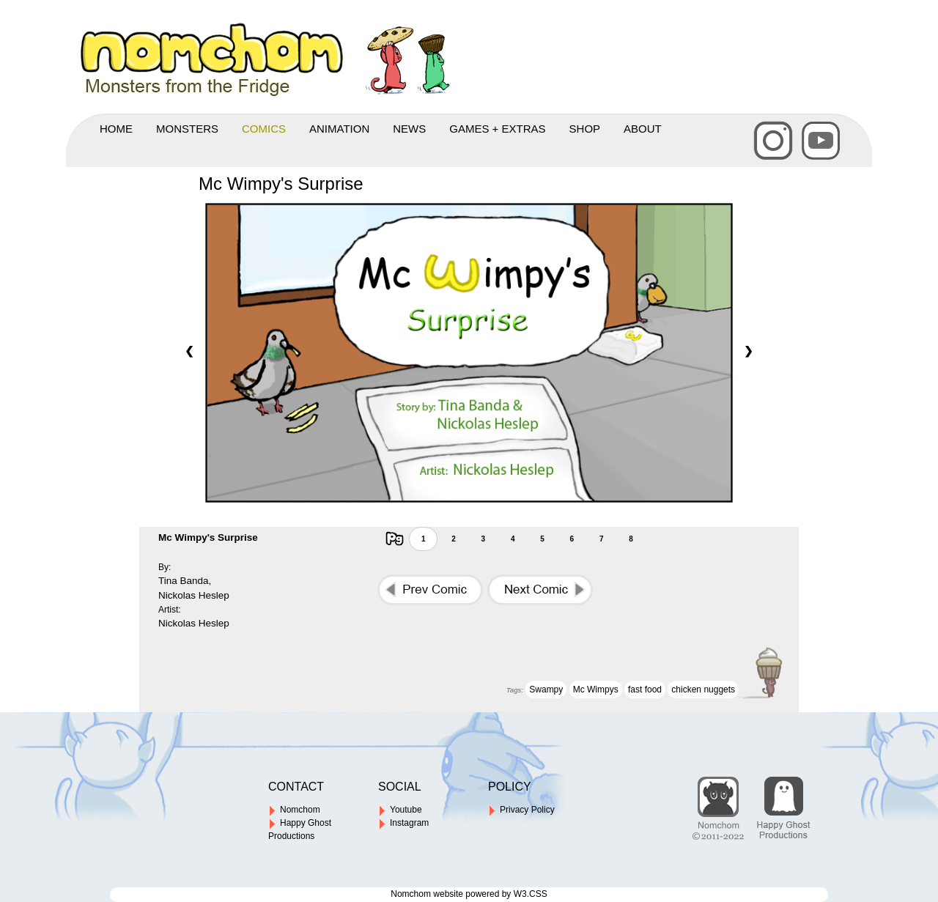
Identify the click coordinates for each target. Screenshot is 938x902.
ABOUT (643, 128)
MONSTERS (187, 128)
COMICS (264, 128)
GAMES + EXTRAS (497, 128)
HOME (116, 128)
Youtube (400, 810)
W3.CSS (530, 894)
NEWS (409, 128)
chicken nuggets (703, 689)
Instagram (403, 823)
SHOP (585, 128)
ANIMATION (339, 128)
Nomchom (294, 810)
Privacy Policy (521, 810)
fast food (645, 689)
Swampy (546, 689)
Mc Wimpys (595, 689)
